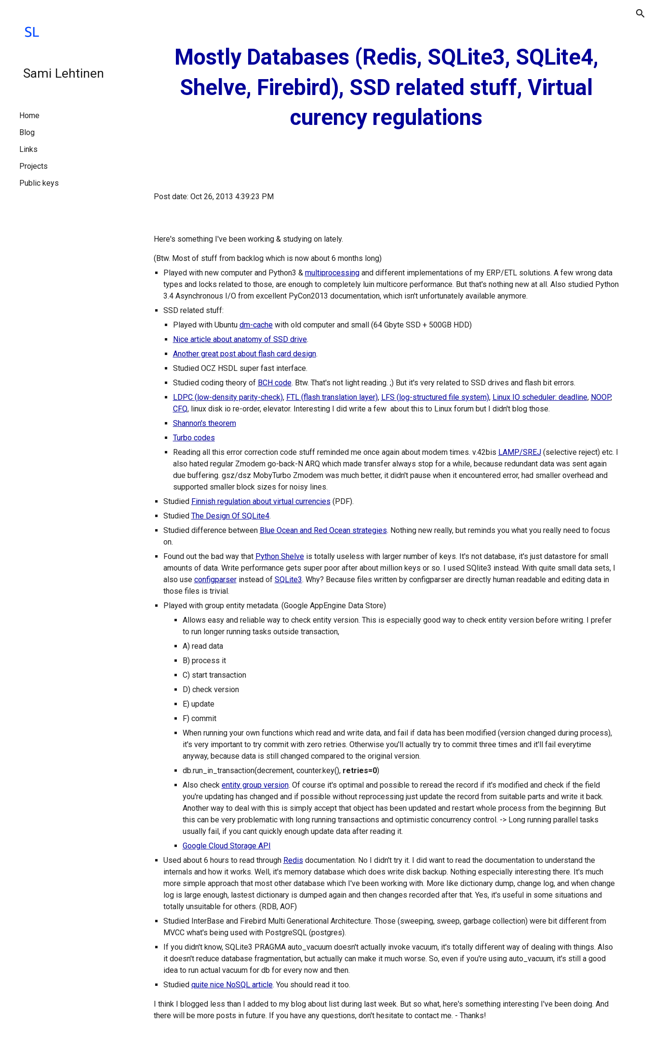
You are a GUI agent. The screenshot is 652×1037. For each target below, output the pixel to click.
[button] (640, 13)
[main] (386, 88)
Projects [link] (33, 166)
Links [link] (28, 149)
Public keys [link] (39, 183)
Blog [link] (27, 132)
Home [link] (29, 115)
